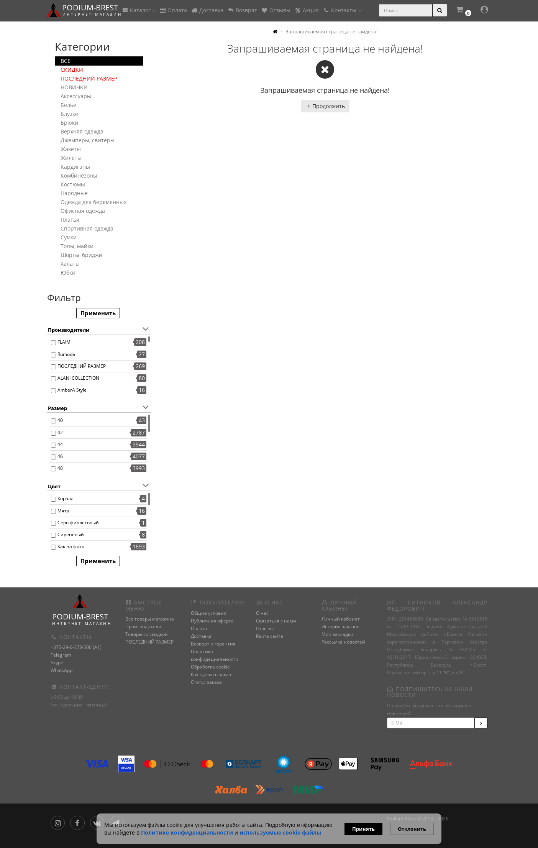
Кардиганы (75, 166)
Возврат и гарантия (213, 644)
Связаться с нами (276, 620)
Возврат (242, 10)
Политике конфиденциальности (187, 832)
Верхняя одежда (82, 131)
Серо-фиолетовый (78, 522)
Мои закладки (337, 634)
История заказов (340, 626)
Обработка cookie (210, 667)
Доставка (207, 10)
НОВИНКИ (74, 87)
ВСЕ (66, 60)
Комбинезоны (79, 175)
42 (60, 432)
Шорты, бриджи (81, 255)
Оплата (173, 10)
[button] (463, 10)
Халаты (70, 263)
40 (60, 420)
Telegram (61, 655)
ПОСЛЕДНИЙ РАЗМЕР (89, 78)
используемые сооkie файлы (280, 832)
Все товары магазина (149, 619)
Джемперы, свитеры (88, 140)
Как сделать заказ (211, 674)
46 (60, 456)
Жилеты (71, 157)
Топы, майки (77, 246)
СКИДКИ (72, 69)
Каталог (138, 10)
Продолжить (325, 106)
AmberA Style (72, 390)
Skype (57, 662)
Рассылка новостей (343, 642)
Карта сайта (269, 636)
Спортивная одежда (87, 228)
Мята (63, 510)
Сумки (69, 237)
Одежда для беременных (93, 202)
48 (60, 468)
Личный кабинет (340, 619)
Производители (143, 626)
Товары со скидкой (146, 634)
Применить (98, 313)
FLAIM (64, 342)
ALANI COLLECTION (78, 378)
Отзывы (275, 10)
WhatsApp (61, 670)
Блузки (70, 113)
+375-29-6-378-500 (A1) (76, 647)
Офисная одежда (83, 210)
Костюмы (73, 184)
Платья (70, 219)
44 (60, 444)
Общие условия (208, 613)
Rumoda (66, 354)
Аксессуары (76, 96)
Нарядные (74, 193)
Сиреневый (70, 534)
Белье (68, 105)
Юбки (68, 272)
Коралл (65, 498)
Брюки (69, 122)
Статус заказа (206, 682)
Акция (306, 10)
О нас (262, 613)
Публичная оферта (212, 620)
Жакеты (71, 149)
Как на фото (70, 546)
